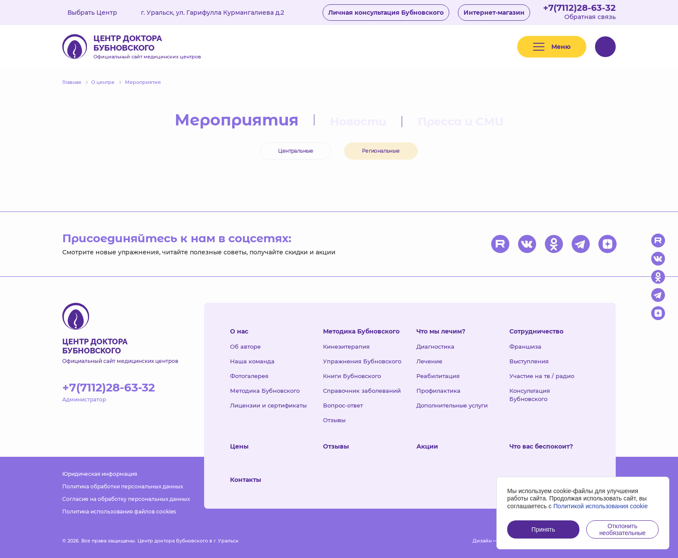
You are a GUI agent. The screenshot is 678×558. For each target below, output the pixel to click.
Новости (358, 121)
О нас (239, 331)
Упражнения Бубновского (362, 361)
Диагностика (435, 346)
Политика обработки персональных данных (122, 486)
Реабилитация (438, 375)
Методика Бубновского (265, 390)
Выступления (529, 361)
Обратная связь (590, 17)
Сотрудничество (536, 331)
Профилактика (438, 390)
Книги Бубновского (352, 375)
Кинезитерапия (346, 346)
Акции (427, 446)
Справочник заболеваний (362, 390)
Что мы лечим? (440, 331)
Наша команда (252, 361)
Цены (239, 446)
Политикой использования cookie (600, 506)
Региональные (381, 151)
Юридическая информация (99, 474)
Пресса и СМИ (461, 121)
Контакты (245, 480)
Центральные (295, 151)
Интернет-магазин (494, 12)
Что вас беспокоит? (541, 446)
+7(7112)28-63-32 (579, 7)
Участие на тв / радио (541, 375)
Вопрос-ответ (343, 405)
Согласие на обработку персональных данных (126, 499)
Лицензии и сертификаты (268, 405)
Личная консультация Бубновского (386, 12)
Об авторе (245, 346)
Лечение (429, 361)
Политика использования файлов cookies (119, 511)
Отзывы (334, 420)
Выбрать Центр (98, 12)
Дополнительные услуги (452, 405)
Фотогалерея (249, 375)
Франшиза (525, 346)
